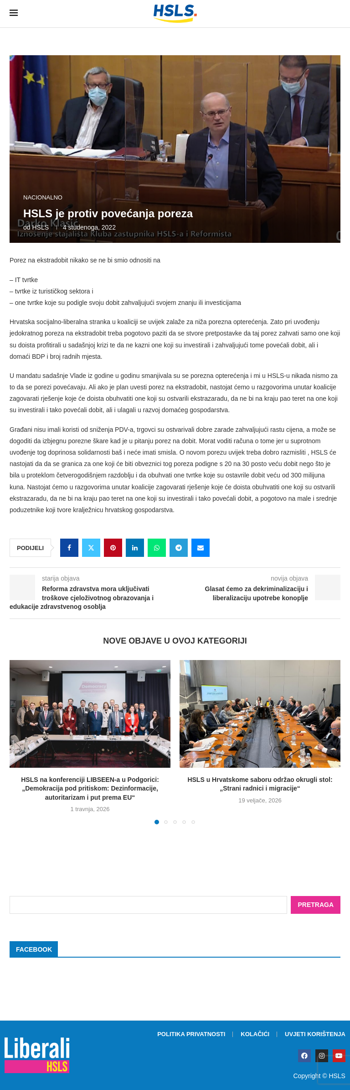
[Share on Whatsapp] (157, 548)
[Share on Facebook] (69, 548)
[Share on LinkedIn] (135, 548)
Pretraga (316, 904)
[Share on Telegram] (179, 548)
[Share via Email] (200, 548)
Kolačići (255, 1034)
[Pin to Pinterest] (113, 548)
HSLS (40, 227)
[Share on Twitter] (91, 548)
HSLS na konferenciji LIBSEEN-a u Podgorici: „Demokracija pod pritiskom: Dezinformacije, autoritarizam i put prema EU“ (90, 788)
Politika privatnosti (191, 1034)
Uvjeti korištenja (315, 1034)
